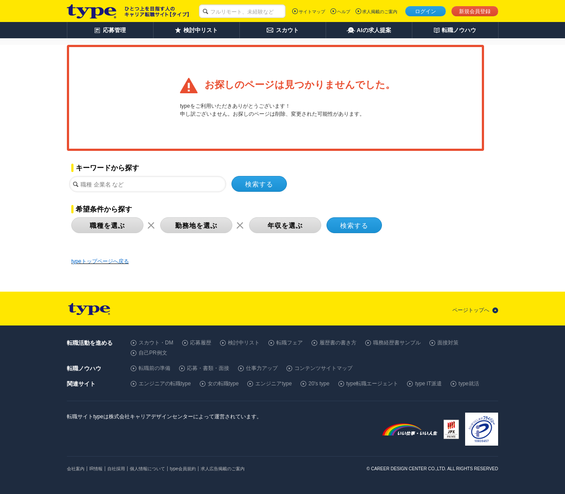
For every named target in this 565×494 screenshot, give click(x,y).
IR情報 (96, 468)
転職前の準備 (154, 368)
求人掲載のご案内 (379, 11)
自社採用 (116, 468)
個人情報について (147, 468)
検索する (259, 184)
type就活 (469, 384)
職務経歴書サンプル (397, 343)
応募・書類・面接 (208, 368)
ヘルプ (343, 11)
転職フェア (289, 343)
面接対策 (448, 343)
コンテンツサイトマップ (323, 368)
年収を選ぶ (285, 225)
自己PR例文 (153, 353)
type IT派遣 (428, 384)
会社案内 (75, 468)
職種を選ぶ (107, 225)
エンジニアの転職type (165, 384)
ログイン (425, 11)
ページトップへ (470, 310)
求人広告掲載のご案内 (223, 468)
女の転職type (223, 384)
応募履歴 (200, 343)
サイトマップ (312, 11)
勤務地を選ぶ (196, 225)
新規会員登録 (475, 11)
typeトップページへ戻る (100, 261)
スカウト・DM (156, 343)
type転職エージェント (372, 384)
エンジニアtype (273, 384)
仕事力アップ (262, 368)
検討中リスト (244, 343)
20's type (319, 384)
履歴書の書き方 (337, 343)
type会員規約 (183, 468)
